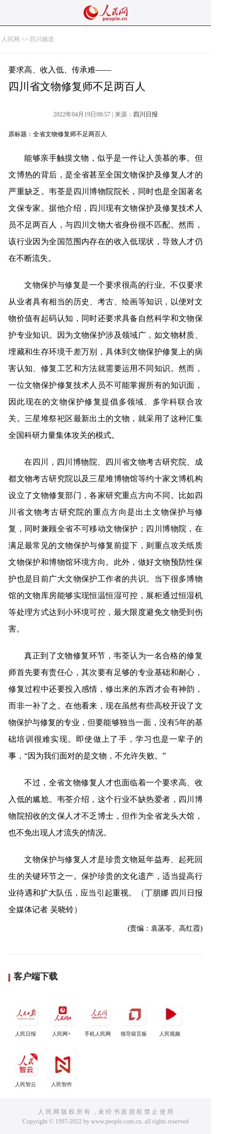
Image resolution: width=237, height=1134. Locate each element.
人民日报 (26, 1018)
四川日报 (145, 114)
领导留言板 (134, 1018)
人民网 (10, 39)
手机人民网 (98, 1018)
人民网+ (62, 1018)
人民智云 (26, 1068)
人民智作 (62, 1068)
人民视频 (170, 1018)
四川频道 (41, 39)
